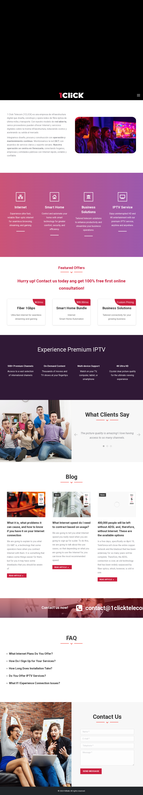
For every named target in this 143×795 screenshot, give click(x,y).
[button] (103, 446)
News (12, 495)
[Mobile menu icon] (138, 95)
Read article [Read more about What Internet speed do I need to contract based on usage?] (61, 567)
